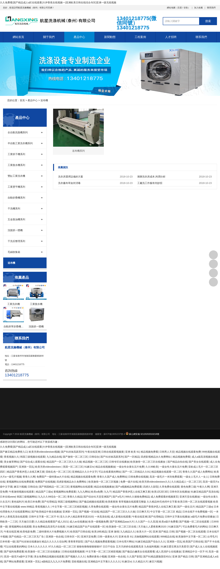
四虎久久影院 (150, 486)
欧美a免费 (97, 491)
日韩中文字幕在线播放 (177, 516)
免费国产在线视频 (45, 481)
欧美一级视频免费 (98, 521)
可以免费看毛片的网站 (194, 526)
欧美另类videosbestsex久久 (154, 481)
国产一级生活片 (186, 506)
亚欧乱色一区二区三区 (58, 471)
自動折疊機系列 (16, 197)
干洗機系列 (14, 208)
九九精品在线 (54, 456)
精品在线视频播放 (105, 466)
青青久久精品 (74, 496)
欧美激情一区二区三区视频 (103, 481)
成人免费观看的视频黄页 (164, 496)
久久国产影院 (134, 556)
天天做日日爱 (26, 521)
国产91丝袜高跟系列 (72, 451)
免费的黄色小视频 (97, 556)
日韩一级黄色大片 (107, 536)
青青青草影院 (76, 541)
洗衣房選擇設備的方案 (70, 176)
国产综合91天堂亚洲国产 (97, 496)
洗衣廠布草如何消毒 (69, 183)
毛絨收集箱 (14, 252)
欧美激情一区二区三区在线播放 (148, 461)
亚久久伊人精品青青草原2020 (76, 516)
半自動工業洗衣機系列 (20, 143)
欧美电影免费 (27, 531)
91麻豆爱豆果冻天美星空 (175, 546)
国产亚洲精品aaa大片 (122, 521)
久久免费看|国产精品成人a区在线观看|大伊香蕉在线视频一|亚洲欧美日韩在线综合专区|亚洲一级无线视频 (58, 2)
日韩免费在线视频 (138, 476)
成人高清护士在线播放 (168, 551)
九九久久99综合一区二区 (52, 496)
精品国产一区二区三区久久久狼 (64, 461)
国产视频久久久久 (75, 556)
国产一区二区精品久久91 (136, 471)
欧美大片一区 (144, 531)
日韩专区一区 (72, 536)
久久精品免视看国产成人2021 (51, 521)
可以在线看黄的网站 (109, 471)
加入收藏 (198, 7)
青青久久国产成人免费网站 (198, 471)
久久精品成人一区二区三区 (186, 481)
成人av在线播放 (78, 521)
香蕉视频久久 (11, 456)
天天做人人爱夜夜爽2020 (152, 526)
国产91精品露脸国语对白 (157, 556)
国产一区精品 (131, 456)
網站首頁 (18, 36)
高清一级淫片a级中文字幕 (18, 556)
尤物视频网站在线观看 (146, 536)
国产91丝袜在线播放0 (28, 541)
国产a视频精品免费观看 (128, 486)
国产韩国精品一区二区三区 (54, 486)
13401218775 (213, 254)
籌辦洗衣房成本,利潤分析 (151, 176)
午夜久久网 (203, 486)
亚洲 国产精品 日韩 (163, 531)
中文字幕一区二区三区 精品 (165, 511)
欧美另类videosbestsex (48, 466)
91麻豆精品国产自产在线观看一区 (86, 526)
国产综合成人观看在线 (32, 461)
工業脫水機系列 (16, 165)
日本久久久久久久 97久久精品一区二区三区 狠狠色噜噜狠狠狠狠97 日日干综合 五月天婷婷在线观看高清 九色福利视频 (94, 546)
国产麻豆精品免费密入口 (13, 451)
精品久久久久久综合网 (54, 541)
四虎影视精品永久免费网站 (156, 456)
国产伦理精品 (49, 501)
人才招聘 (170, 36)
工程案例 (140, 36)
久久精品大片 (140, 561)
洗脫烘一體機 (15, 230)
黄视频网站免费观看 (64, 491)
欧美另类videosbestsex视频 (44, 451)
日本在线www (7, 496)
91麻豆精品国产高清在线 (205, 491)
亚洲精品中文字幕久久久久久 (104, 561)
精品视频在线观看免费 (188, 451)
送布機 (44, 100)
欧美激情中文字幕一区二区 (191, 536)
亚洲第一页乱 (26, 466)
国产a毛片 (118, 496)
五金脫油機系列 (16, 219)
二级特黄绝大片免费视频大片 (53, 531)
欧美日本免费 (32, 501)
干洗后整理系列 (16, 241)
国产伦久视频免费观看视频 (100, 541)
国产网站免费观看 (14, 561)
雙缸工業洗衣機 (16, 175)
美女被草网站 (11, 461)
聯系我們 (211, 7)
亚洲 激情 (113, 531)
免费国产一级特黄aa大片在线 (53, 476)
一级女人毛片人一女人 (195, 476)
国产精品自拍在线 (177, 461)
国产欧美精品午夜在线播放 (46, 511)
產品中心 (79, 36)
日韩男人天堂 (166, 451)
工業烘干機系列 (16, 154)
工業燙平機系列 (16, 186)
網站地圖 (171, 7)
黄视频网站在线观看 (81, 486)
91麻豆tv (89, 466)
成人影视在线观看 (121, 516)
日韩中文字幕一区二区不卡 (44, 516)
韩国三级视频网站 (27, 496)
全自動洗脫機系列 (18, 132)
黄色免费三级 (188, 486)
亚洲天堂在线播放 (189, 496)
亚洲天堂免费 (88, 536)
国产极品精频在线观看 (91, 501)
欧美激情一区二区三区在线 (121, 526)
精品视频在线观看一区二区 (166, 471)
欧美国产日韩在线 (80, 531)
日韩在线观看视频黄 (112, 451)
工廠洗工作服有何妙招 (149, 183)
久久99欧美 (151, 466)
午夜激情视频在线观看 (22, 491)
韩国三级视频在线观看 (32, 456)
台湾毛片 (212, 536)
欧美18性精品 (99, 531)
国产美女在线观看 (199, 461)
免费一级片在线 (129, 481)
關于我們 (49, 36)
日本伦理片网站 (125, 541)
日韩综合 (94, 456)
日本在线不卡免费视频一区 (197, 511)
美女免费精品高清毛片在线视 (49, 526)
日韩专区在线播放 (119, 461)
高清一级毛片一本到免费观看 (166, 476)
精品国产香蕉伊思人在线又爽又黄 (25, 471)
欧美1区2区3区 (160, 491)
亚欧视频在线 (79, 561)
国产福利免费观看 (14, 551)
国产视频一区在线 (89, 511)
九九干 (107, 491)
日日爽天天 (143, 511)
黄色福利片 (17, 501)
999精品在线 (167, 536)
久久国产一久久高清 (146, 521)
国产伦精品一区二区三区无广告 (27, 536)
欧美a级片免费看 (168, 521)
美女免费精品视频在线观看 (49, 556)
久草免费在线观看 (169, 486)
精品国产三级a (44, 491)
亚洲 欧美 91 (132, 451)
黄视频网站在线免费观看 (20, 481)
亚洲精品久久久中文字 (84, 471)
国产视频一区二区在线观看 (194, 521)
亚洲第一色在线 (54, 536)
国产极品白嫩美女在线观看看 (138, 551)
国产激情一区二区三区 (75, 456)
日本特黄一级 (7, 541)
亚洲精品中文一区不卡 (194, 551)
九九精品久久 (127, 531)
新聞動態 (110, 36)
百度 (180, 7)
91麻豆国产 (174, 526)
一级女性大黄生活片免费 (173, 466)
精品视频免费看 (149, 451)
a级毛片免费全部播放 (203, 516)
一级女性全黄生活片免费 (130, 466)
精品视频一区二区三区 (95, 461)
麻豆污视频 (20, 486)
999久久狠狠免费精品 (137, 496)
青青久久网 (29, 476)
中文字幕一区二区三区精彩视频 (69, 506)
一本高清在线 (101, 516)
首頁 (22, 100)
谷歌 (186, 7)
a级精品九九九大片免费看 (56, 561)
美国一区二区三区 (73, 466)
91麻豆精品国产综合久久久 (150, 541)
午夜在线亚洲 (92, 451)
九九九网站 (83, 491)
